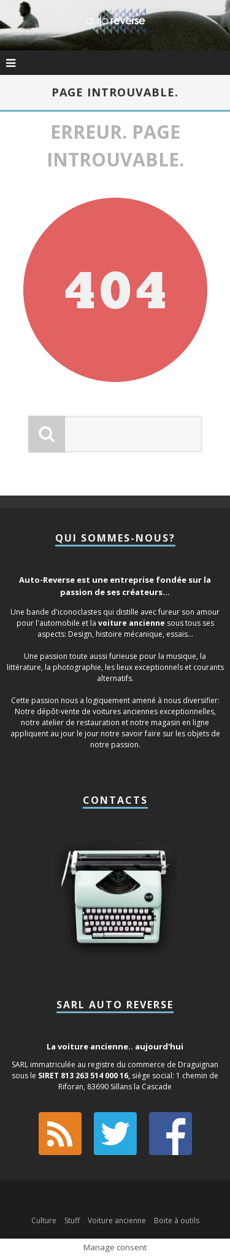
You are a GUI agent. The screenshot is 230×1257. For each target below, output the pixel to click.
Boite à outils (176, 1220)
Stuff (72, 1220)
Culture (43, 1220)
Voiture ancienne (117, 1220)
